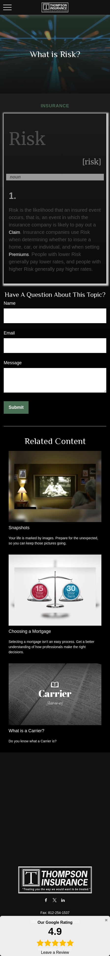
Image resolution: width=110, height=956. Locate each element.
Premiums (19, 254)
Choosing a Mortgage (30, 631)
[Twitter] (54, 900)
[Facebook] (46, 900)
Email (9, 333)
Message (13, 362)
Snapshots (19, 527)
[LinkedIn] (63, 900)
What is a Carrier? (26, 730)
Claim (14, 232)
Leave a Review (55, 937)
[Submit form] (16, 407)
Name (10, 303)
